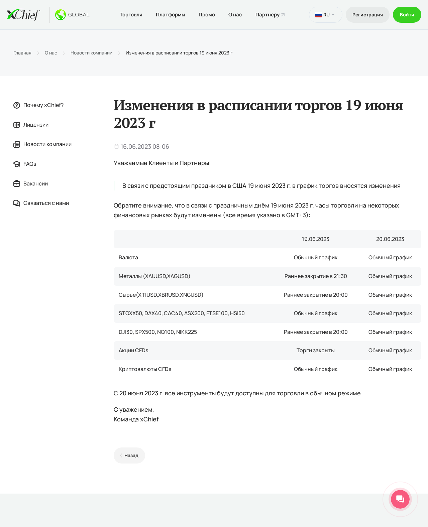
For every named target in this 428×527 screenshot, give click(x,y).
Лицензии (30, 124)
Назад (131, 455)
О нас (235, 14)
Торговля (131, 14)
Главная (22, 53)
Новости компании (91, 53)
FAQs (24, 163)
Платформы (170, 14)
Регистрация (367, 14)
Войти (407, 14)
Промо (207, 14)
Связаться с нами (41, 203)
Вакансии (30, 183)
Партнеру (267, 14)
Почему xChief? (38, 105)
